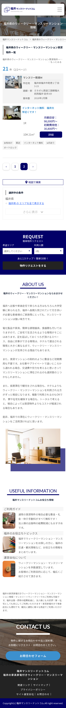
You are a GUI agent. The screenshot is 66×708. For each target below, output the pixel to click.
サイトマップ (40, 685)
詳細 (51, 134)
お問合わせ (43, 694)
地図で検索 (35, 182)
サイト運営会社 (25, 694)
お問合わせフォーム (33, 656)
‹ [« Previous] (6, 166)
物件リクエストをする (33, 265)
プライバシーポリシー (33, 689)
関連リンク (24, 685)
